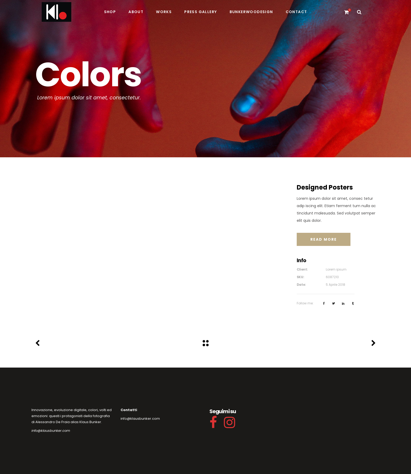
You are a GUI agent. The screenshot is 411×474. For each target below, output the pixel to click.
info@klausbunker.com (50, 430)
